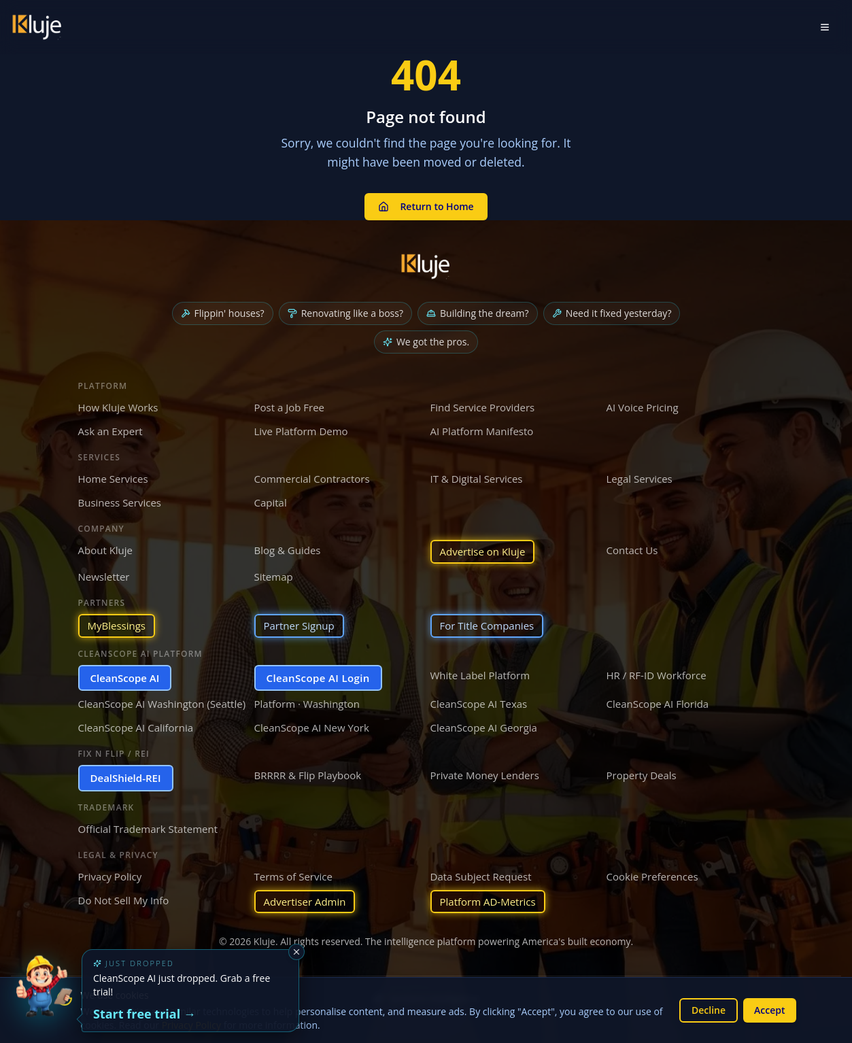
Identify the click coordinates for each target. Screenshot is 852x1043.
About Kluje (105, 550)
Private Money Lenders (484, 775)
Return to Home (425, 206)
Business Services (119, 502)
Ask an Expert (110, 431)
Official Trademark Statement (148, 829)
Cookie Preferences (652, 876)
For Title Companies (487, 625)
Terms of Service (293, 876)
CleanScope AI (125, 678)
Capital (270, 502)
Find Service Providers (482, 407)
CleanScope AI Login (318, 678)
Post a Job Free (289, 407)
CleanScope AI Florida (658, 704)
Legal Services (639, 478)
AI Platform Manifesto (482, 431)
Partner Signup (299, 625)
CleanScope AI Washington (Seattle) (162, 704)
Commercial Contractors (312, 478)
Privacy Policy (110, 876)
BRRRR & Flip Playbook (308, 775)
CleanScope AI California (136, 727)
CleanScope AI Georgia (483, 727)
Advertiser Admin (305, 901)
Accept (769, 1010)
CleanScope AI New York (311, 727)
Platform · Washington (307, 704)
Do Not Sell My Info (123, 900)
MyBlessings (117, 625)
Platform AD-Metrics (488, 901)
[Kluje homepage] (426, 266)
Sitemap (273, 576)
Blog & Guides (287, 550)
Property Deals (642, 775)
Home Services (113, 478)
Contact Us (632, 550)
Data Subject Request (481, 876)
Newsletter (104, 576)
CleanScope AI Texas (479, 704)
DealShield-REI (125, 778)
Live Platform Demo (301, 431)
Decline (709, 1010)
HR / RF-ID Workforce (656, 675)
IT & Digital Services (476, 478)
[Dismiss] (296, 952)
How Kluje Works (118, 407)
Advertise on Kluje (483, 551)
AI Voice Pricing (643, 407)
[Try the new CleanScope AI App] (43, 999)
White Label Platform (480, 675)
